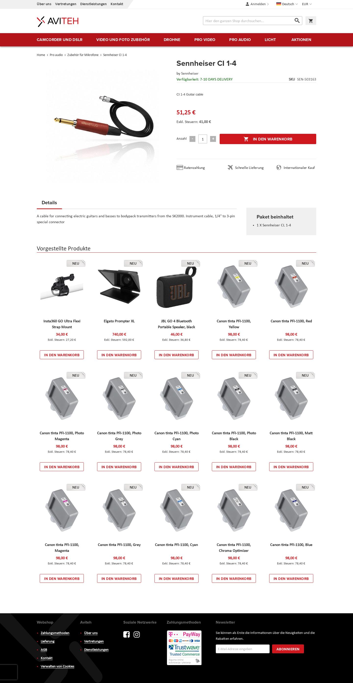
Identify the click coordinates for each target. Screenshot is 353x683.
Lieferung (47, 641)
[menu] (176, 39)
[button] (307, 4)
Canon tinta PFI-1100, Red (291, 321)
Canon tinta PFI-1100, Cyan (176, 545)
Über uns (44, 4)
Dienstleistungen (93, 4)
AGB (44, 650)
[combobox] (252, 20)
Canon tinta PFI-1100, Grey (119, 545)
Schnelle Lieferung (249, 168)
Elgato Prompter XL (119, 321)
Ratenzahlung (194, 168)
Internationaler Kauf (299, 168)
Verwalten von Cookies (57, 667)
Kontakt (117, 4)
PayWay (184, 648)
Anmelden (258, 4)
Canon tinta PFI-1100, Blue (291, 545)
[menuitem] (59, 39)
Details (49, 202)
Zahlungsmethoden (55, 633)
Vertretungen (65, 4)
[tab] (49, 204)
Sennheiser (190, 74)
